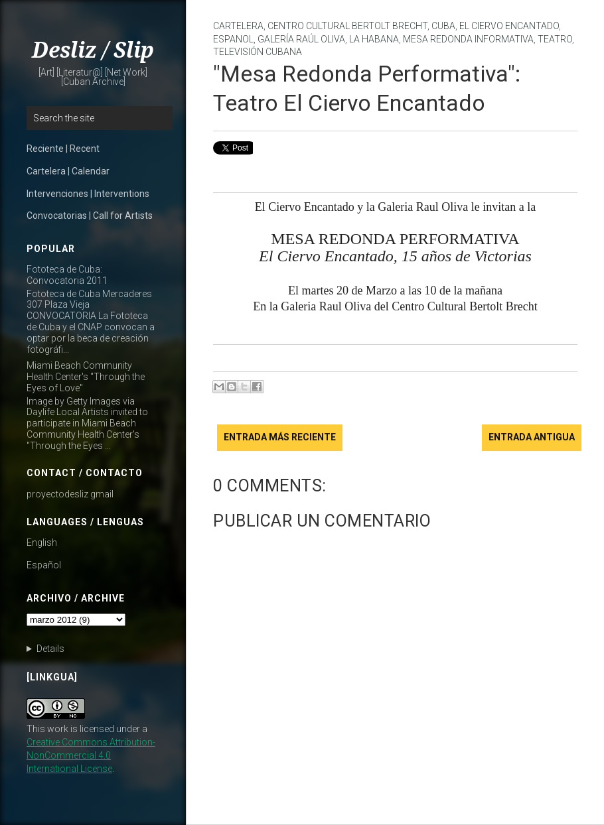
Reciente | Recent (63, 148)
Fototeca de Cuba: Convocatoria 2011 (67, 275)
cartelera (238, 26)
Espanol (233, 39)
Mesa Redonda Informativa (468, 39)
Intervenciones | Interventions (88, 193)
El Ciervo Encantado (509, 26)
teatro (555, 39)
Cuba (443, 26)
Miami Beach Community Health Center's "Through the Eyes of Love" (86, 376)
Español (44, 565)
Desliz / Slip (93, 50)
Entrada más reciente (280, 437)
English (42, 542)
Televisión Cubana (257, 51)
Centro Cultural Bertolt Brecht (347, 26)
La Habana (374, 39)
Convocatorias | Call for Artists (90, 215)
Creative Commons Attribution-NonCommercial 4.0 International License (91, 755)
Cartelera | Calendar (68, 171)
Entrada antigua (532, 437)
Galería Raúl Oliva (301, 39)
